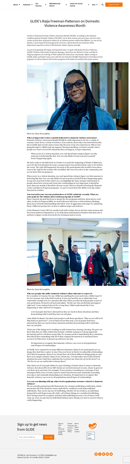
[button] (102, 4)
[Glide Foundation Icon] (5, 4)
